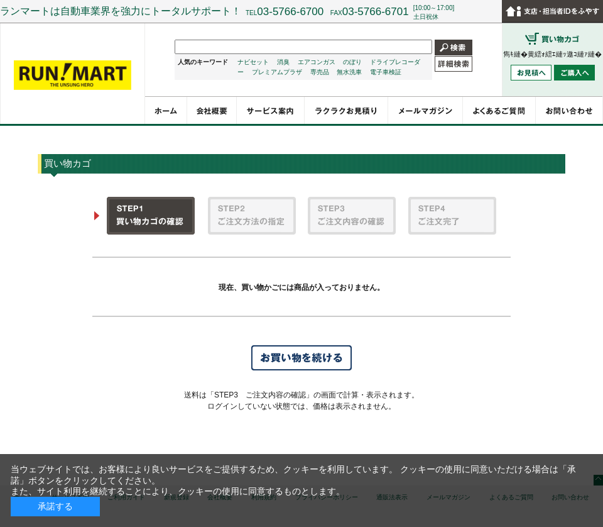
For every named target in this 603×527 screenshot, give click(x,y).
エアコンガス (316, 61)
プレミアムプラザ (277, 72)
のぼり (352, 61)
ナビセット (253, 61)
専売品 (319, 72)
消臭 (283, 61)
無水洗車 (349, 72)
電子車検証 (385, 72)
